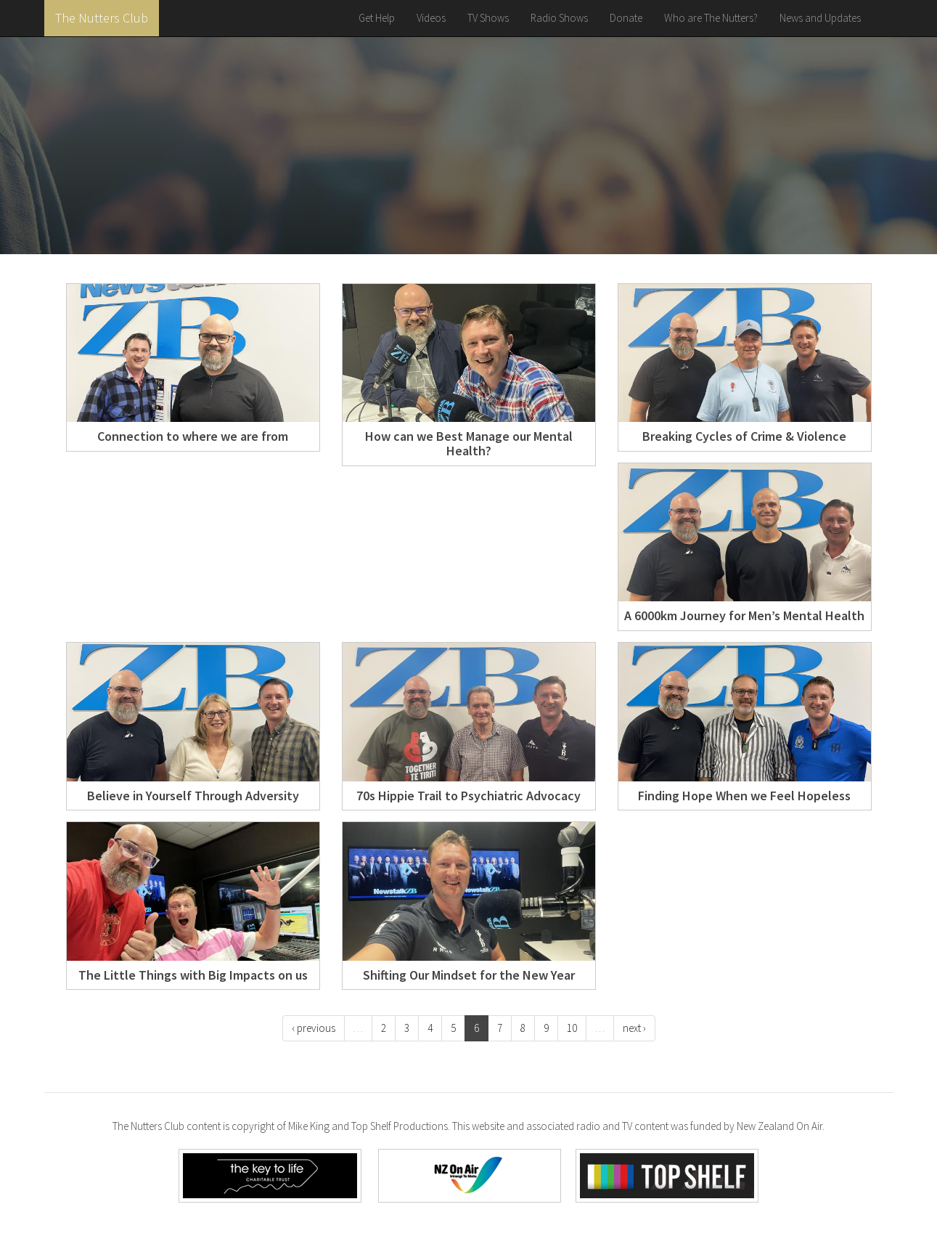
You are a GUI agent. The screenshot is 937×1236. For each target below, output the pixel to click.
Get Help (377, 18)
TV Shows (488, 18)
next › (634, 1028)
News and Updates (820, 18)
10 (572, 1028)
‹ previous (313, 1028)
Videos (431, 18)
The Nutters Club (101, 17)
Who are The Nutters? (711, 18)
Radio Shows (559, 18)
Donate (626, 18)
